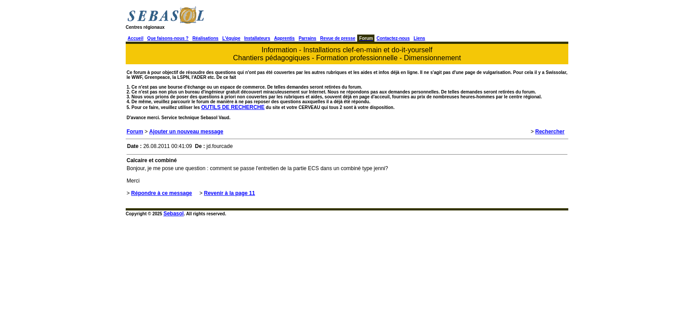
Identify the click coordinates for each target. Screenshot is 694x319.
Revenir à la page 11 (229, 193)
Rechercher (549, 131)
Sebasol (173, 213)
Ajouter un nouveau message (186, 131)
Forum (135, 131)
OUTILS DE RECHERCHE (232, 107)
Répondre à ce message (161, 193)
